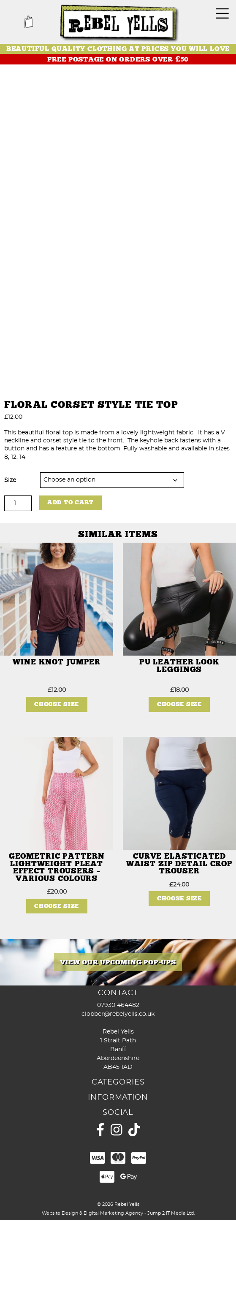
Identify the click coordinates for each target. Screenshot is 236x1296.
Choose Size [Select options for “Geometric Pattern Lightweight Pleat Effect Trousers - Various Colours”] (56, 981)
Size (10, 556)
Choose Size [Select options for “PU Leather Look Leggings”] (179, 780)
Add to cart (70, 578)
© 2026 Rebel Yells (118, 1280)
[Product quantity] (18, 578)
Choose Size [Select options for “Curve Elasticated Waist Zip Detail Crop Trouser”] (179, 974)
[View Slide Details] (118, 1037)
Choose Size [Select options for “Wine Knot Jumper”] (56, 780)
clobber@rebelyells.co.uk (118, 1089)
